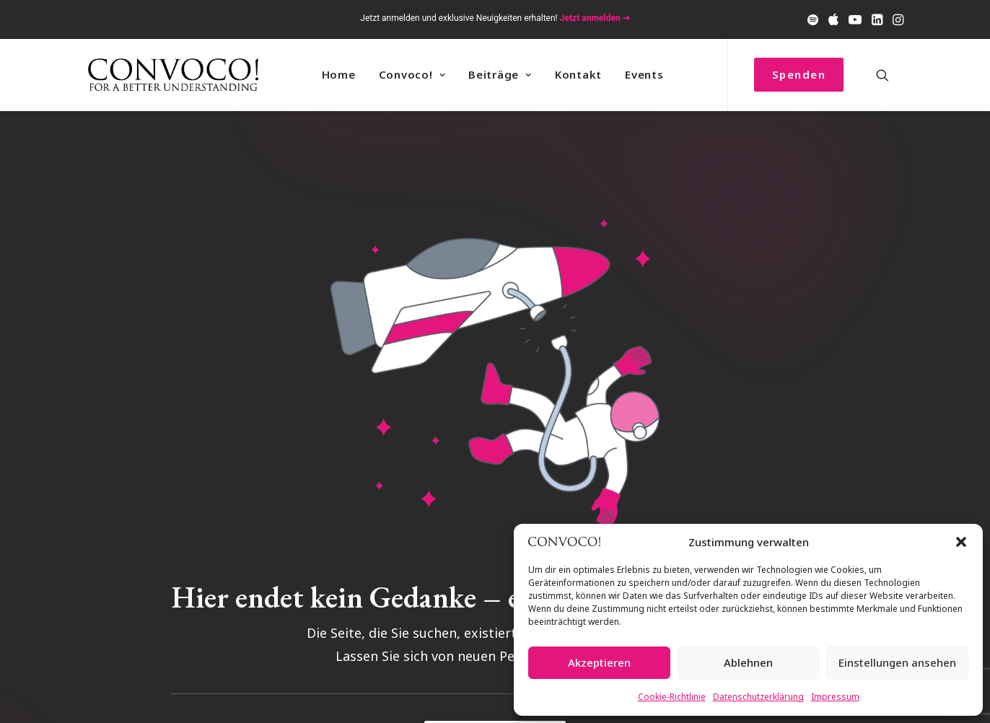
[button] (961, 542)
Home (339, 74)
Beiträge (500, 74)
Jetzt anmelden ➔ (595, 18)
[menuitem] (812, 19)
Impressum (835, 697)
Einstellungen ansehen (897, 662)
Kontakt (578, 74)
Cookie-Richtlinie (672, 697)
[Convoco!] (173, 74)
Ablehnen (748, 662)
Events (644, 74)
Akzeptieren (599, 662)
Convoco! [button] (412, 74)
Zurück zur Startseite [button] (495, 681)
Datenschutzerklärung (758, 697)
